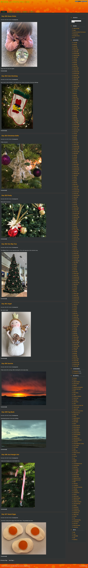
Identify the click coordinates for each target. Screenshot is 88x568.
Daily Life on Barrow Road (78, 410)
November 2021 (76, 82)
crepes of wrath (76, 407)
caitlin (74, 394)
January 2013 (75, 275)
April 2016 (75, 204)
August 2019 (75, 131)
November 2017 (76, 169)
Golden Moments (76, 438)
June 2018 (75, 157)
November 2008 (76, 364)
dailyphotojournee (76, 412)
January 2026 (75, 51)
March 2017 (75, 184)
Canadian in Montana (77, 396)
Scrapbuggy (75, 490)
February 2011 (76, 315)
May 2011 (75, 309)
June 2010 (75, 329)
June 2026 (75, 42)
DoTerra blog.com (76, 425)
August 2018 (75, 153)
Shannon (75, 494)
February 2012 (76, 293)
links (32, 11)
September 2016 (76, 195)
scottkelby (75, 489)
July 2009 (75, 349)
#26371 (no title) (76, 28)
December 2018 (76, 146)
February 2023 (76, 68)
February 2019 (76, 142)
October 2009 (75, 344)
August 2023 (75, 57)
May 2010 (75, 331)
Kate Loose (75, 450)
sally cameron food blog (77, 487)
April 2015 (75, 226)
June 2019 (75, 135)
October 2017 (75, 171)
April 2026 (75, 46)
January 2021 (75, 100)
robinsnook (75, 483)
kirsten (74, 454)
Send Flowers (27, 566)
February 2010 (76, 337)
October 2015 (75, 215)
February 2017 (76, 186)
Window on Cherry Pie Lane (15, 2)
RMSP (74, 481)
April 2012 (75, 291)
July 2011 (75, 306)
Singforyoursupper (76, 498)
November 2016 (76, 191)
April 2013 (75, 269)
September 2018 (76, 151)
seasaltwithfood (76, 492)
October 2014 (75, 237)
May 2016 (75, 202)
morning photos (76, 465)
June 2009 (75, 351)
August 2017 (75, 175)
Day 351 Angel (7, 304)
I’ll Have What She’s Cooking (78, 443)
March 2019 (75, 140)
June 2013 (75, 266)
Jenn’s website (76, 445)
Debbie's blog (75, 414)
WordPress (75, 539)
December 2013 (76, 255)
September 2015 (76, 217)
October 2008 (75, 366)
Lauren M (75, 456)
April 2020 (75, 117)
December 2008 (76, 362)
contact (24, 11)
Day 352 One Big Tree (9, 244)
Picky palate (75, 472)
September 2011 (76, 302)
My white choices (76, 35)
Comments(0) (4, 70)
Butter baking (75, 392)
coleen (74, 403)
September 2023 (76, 55)
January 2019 (75, 144)
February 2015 (76, 229)
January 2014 (75, 253)
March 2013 (75, 271)
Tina (74, 518)
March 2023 (75, 66)
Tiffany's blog (75, 514)
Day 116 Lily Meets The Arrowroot (79, 32)
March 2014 (75, 249)
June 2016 (75, 200)
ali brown (75, 378)
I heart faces (75, 441)
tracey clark (75, 523)
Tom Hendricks (76, 521)
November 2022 (76, 73)
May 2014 (75, 246)
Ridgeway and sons (77, 478)
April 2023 (75, 64)
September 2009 (76, 346)
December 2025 (76, 53)
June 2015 (75, 222)
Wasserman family (76, 525)
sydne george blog (76, 503)
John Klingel (75, 447)
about (11, 11)
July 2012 (75, 286)
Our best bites (76, 469)
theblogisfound (76, 512)
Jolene (74, 449)
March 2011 (75, 313)
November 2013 (76, 257)
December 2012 (76, 277)
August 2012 (75, 284)
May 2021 (75, 93)
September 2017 (76, 173)
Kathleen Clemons (76, 452)
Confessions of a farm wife (78, 405)
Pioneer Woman (76, 474)
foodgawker (75, 436)
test (74, 37)
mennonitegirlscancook (77, 463)
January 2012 (75, 295)
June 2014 (75, 244)
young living (75, 527)
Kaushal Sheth (14, 566)
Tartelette (75, 505)
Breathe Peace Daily (77, 389)
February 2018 (76, 164)
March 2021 (75, 97)
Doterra (74, 423)
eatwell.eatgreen (76, 429)
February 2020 (76, 120)
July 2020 (75, 111)
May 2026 (75, 44)
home (4, 11)
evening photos (76, 430)
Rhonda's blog (76, 476)
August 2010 (75, 326)
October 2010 (75, 322)
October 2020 (75, 106)
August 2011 (75, 304)
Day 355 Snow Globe (9, 16)
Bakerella (75, 385)
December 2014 (76, 233)
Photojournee (75, 470)
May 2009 (75, 353)
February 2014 (76, 251)
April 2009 (75, 355)
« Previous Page (3, 560)
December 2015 (76, 211)
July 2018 (75, 155)
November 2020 (76, 104)
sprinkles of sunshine (77, 501)
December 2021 (76, 80)
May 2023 (75, 62)
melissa (74, 461)
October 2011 (75, 300)
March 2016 (75, 206)
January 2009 (75, 360)
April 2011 (75, 311)
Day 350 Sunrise (7, 363)
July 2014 (75, 242)
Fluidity (85, 566)
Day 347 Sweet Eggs (9, 514)
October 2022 (75, 75)
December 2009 (76, 340)
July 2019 (75, 133)
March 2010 (75, 335)
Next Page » (11, 560)
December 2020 (76, 102)
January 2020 (75, 122)
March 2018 (75, 162)
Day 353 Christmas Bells (10, 135)
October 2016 (75, 193)
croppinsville (75, 409)
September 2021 (76, 86)
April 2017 (75, 182)
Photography (75, 371)
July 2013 (75, 264)
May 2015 (75, 224)
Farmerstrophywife (76, 434)
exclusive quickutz (76, 432)
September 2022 (76, 77)
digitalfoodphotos (76, 418)
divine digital (75, 421)
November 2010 (76, 320)
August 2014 (75, 240)
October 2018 (75, 149)
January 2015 (75, 231)
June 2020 (75, 113)
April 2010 (75, 333)
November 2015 (76, 213)
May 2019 (75, 137)
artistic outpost (76, 383)
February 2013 (76, 273)
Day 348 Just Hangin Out (10, 454)
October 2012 (75, 280)
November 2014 (76, 235)
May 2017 (75, 180)
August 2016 (75, 197)
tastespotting (75, 507)
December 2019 (76, 124)
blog (18, 11)
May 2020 (75, 115)
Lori (74, 458)
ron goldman (75, 485)
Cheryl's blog (75, 398)
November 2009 (76, 342)
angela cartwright (76, 381)
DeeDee (74, 416)
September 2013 (76, 260)
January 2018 (75, 166)
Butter (74, 390)
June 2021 (75, 91)
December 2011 (76, 297)
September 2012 (76, 282)
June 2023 (75, 60)
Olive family (75, 467)
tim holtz (74, 516)
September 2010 (76, 324)
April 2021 (75, 95)
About (74, 30)
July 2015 (75, 220)
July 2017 (75, 177)
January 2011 (75, 317)
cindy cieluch (75, 401)
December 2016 (76, 189)
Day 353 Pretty (7, 195)
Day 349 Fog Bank (8, 412)
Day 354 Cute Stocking (10, 76)
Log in (74, 534)
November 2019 (76, 126)
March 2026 (75, 48)
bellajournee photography (78, 387)
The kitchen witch (76, 510)
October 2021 (75, 84)
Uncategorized (15, 19)
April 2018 (75, 160)
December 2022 (76, 71)
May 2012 (75, 289)
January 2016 (75, 209)
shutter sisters (76, 496)
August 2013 (75, 262)
